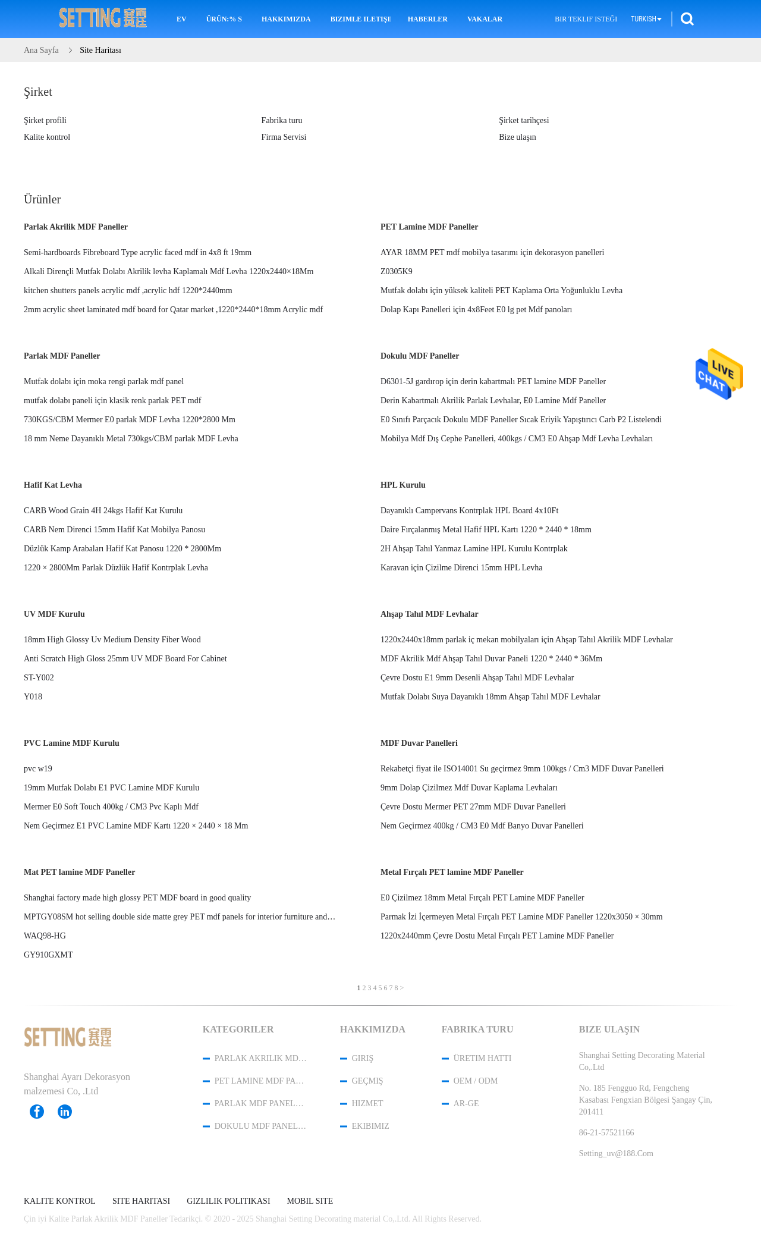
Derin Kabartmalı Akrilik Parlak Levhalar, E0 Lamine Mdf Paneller (493, 400)
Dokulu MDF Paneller (419, 355)
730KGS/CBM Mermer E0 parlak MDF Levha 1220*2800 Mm (129, 419)
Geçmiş (367, 1080)
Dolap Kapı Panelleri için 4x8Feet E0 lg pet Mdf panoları (476, 309)
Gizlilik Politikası (228, 1201)
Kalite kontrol (47, 137)
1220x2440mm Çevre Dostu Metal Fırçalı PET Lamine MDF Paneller (497, 935)
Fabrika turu (282, 120)
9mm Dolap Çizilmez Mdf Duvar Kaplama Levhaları (469, 787)
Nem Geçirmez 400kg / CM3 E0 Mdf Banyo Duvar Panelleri (482, 825)
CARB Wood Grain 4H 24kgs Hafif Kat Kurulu (103, 510)
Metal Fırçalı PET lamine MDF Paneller (452, 872)
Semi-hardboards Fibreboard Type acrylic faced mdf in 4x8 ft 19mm (137, 252)
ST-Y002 (39, 677)
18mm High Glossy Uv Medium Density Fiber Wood (112, 639)
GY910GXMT (48, 954)
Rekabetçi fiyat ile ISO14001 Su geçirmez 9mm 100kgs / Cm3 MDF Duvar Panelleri (522, 768)
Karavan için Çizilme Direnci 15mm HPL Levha (461, 567)
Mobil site (310, 1201)
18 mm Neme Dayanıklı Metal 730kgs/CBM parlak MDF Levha (131, 438)
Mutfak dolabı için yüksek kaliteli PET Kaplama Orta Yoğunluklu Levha (501, 290)
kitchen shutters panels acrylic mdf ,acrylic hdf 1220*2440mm (128, 290)
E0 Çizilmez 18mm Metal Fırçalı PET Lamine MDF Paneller (482, 897)
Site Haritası (141, 1201)
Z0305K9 (396, 271)
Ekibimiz (370, 1126)
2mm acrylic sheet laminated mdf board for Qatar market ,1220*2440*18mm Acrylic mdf (173, 309)
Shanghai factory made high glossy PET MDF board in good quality (137, 897)
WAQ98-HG (45, 935)
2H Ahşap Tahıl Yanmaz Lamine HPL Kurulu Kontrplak (474, 548)
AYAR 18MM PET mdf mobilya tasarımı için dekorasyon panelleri (492, 252)
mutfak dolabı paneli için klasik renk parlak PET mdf (112, 400)
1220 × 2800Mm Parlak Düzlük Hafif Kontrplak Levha (116, 567)
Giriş (363, 1058)
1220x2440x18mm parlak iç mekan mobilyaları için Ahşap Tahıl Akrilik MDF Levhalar (526, 639)
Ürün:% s (224, 19)
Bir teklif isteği (586, 19)
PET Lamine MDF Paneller (429, 226)
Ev (182, 19)
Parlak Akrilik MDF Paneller (76, 226)
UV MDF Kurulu (54, 614)
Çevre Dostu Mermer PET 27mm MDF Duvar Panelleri (473, 806)
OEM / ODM (476, 1080)
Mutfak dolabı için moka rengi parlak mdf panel (104, 381)
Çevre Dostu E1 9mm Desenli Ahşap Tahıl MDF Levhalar (477, 677)
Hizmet (367, 1103)
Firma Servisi (284, 137)
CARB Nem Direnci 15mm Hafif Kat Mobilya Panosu (114, 529)
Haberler (428, 19)
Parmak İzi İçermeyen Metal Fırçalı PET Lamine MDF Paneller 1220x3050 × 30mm (521, 916)
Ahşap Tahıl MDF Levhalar (429, 614)
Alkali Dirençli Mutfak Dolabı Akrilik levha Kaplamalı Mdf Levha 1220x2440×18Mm (168, 271)
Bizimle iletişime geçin (361, 19)
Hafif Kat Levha (53, 485)
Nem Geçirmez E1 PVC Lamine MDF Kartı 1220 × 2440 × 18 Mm (136, 825)
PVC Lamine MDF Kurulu (72, 743)
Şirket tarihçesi (524, 120)
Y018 (33, 696)
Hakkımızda (286, 19)
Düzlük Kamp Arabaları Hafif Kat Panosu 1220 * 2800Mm (122, 548)
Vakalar (484, 19)
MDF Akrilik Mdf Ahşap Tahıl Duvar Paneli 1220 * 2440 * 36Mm (491, 658)
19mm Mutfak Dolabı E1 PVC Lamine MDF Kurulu (111, 787)
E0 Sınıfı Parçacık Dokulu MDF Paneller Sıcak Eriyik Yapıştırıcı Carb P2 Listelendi (521, 419)
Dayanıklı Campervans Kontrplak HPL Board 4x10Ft (469, 510)
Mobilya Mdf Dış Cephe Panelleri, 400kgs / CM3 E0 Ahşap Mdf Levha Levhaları (516, 438)
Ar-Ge (466, 1103)
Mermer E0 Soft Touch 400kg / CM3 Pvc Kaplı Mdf (111, 806)
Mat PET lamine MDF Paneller (79, 872)
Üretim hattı (483, 1058)
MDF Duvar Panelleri (419, 743)
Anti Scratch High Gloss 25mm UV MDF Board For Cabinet (125, 658)
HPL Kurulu (403, 485)
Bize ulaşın (517, 137)
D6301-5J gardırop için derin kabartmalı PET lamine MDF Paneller (493, 381)
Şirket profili (45, 120)
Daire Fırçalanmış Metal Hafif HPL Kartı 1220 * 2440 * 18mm (486, 529)
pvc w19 (38, 768)
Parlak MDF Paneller (62, 355)
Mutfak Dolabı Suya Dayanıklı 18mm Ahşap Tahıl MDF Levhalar (490, 696)
